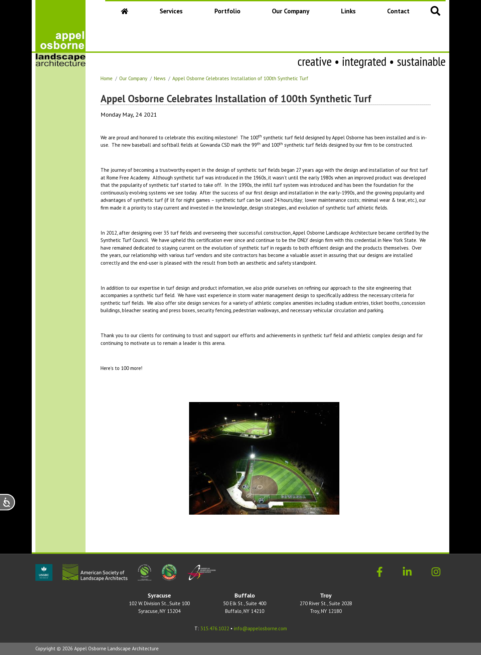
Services (171, 11)
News (160, 78)
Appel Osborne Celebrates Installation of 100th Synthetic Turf (240, 78)
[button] (436, 10)
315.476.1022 (214, 628)
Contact (398, 11)
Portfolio (227, 11)
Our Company (292, 13)
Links (348, 11)
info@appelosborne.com (260, 628)
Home (107, 78)
